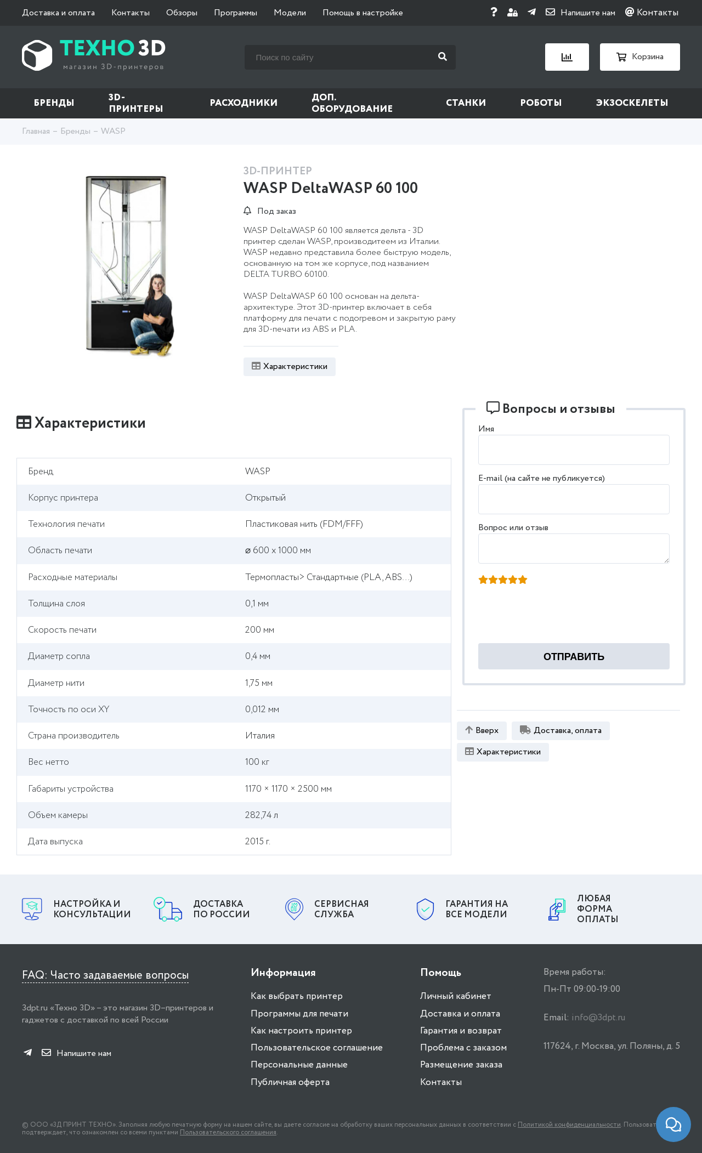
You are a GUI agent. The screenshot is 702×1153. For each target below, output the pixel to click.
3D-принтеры (136, 103)
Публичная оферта (290, 1082)
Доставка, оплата (561, 730)
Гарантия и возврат (461, 1031)
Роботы (541, 103)
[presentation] (562, 617)
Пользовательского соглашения (228, 1132)
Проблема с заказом (463, 1048)
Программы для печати (299, 1014)
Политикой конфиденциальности (569, 1124)
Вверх (482, 730)
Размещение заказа (461, 1065)
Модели (290, 13)
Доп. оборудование (352, 103)
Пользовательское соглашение (317, 1048)
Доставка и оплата (58, 13)
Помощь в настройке (362, 13)
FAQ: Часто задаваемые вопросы (105, 975)
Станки (466, 103)
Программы (235, 13)
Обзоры (181, 13)
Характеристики (289, 366)
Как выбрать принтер (297, 996)
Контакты (130, 13)
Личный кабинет (455, 996)
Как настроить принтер (301, 1031)
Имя (486, 429)
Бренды (54, 103)
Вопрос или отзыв (513, 527)
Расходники (244, 103)
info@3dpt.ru (598, 1018)
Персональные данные (299, 1065)
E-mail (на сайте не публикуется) (541, 478)
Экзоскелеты (632, 103)
